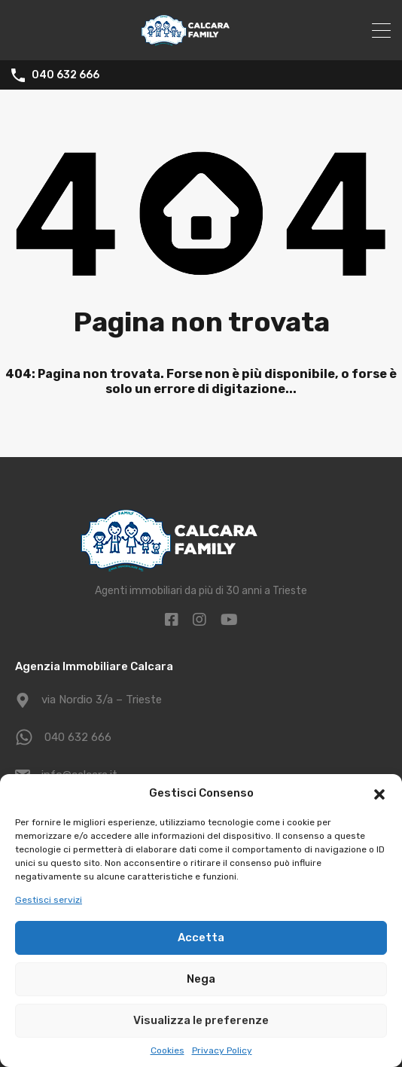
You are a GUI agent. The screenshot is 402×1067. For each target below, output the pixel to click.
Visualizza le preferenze (201, 1020)
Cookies (167, 1050)
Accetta (201, 937)
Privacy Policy (222, 1050)
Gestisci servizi (48, 900)
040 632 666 (65, 75)
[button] (379, 792)
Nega (201, 979)
